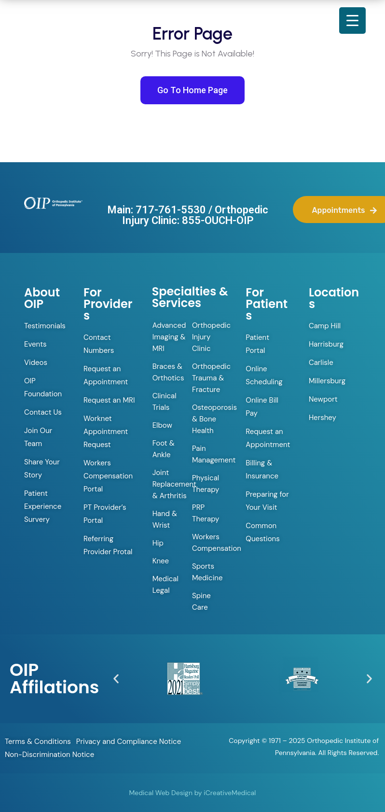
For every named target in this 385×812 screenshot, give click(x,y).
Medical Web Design (160, 792)
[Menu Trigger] (352, 20)
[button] (116, 678)
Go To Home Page (192, 90)
